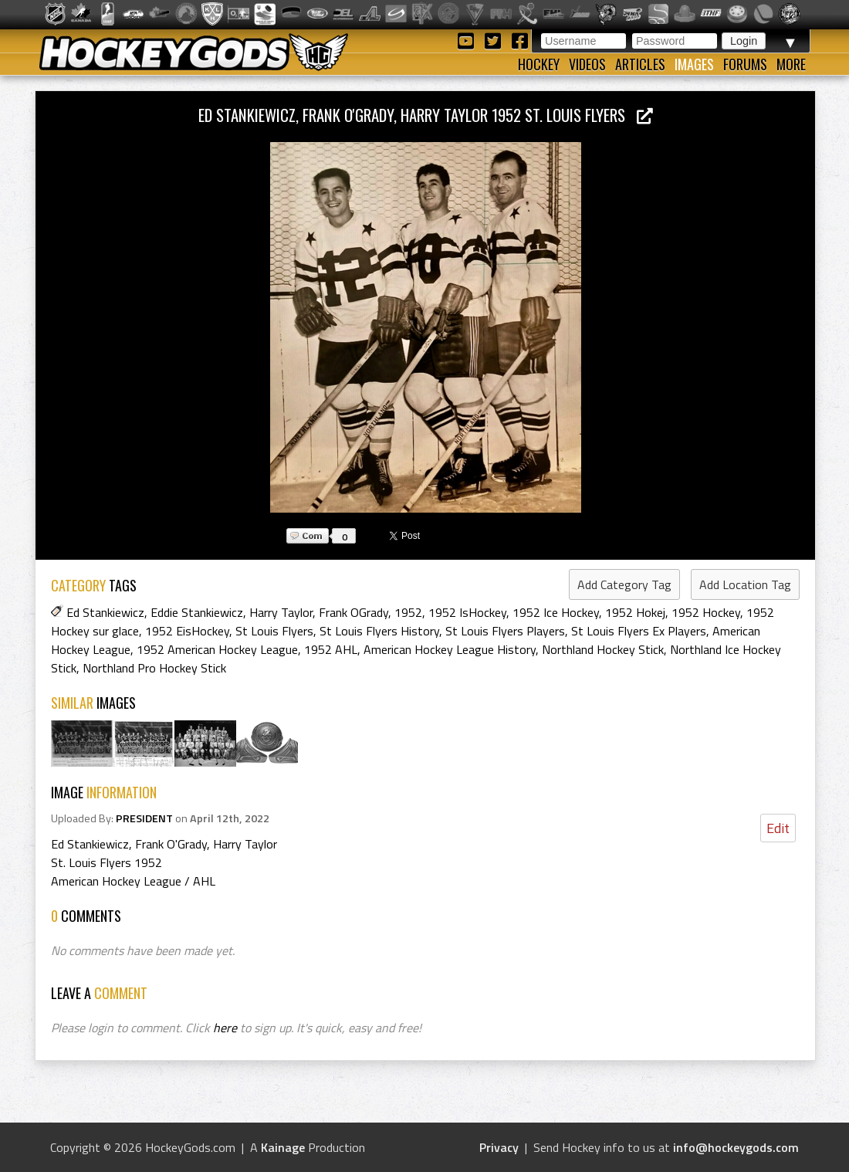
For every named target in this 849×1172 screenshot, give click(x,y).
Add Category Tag (624, 584)
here (225, 1027)
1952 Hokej (635, 612)
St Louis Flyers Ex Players (638, 631)
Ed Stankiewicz (105, 612)
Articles (640, 64)
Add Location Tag (745, 584)
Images (694, 64)
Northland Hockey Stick (603, 649)
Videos (587, 64)
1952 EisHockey (187, 631)
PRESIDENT (144, 818)
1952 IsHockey (467, 612)
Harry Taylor (281, 612)
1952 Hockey (705, 612)
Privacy (499, 1147)
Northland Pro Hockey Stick (154, 668)
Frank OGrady (353, 612)
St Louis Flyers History (379, 631)
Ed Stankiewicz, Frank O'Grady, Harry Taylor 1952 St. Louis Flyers (425, 115)
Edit (778, 828)
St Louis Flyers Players (505, 631)
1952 (408, 612)
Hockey (539, 64)
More (791, 64)
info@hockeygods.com (736, 1147)
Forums (745, 64)
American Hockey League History (450, 649)
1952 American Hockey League (217, 649)
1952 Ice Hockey (555, 612)
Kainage (283, 1147)
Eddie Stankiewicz (197, 612)
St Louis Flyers (274, 631)
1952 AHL (330, 649)
